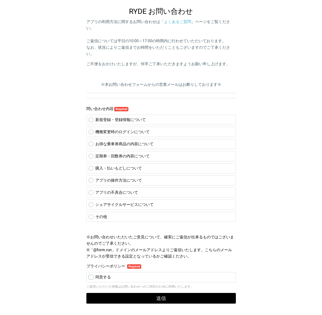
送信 (161, 298)
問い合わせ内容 (107, 108)
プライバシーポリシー (106, 266)
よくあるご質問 (177, 21)
